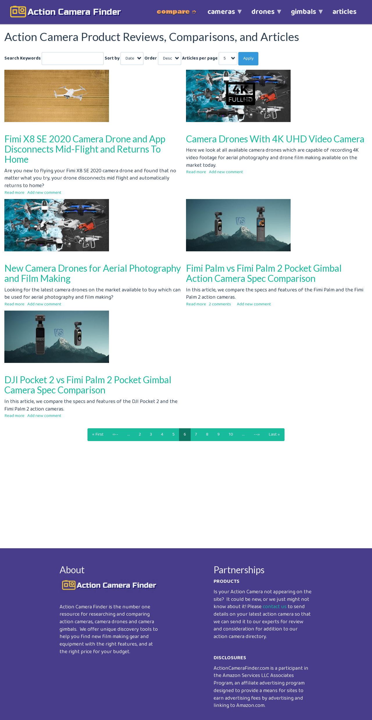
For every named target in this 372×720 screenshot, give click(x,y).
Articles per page (200, 58)
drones (263, 15)
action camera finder (74, 12)
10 (233, 434)
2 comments (220, 304)
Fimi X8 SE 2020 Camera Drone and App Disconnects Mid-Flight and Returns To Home (84, 149)
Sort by (112, 58)
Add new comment (44, 192)
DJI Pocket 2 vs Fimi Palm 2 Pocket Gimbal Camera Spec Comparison (87, 384)
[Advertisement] (178, 494)
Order (150, 58)
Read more (14, 192)
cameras (221, 15)
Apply (248, 58)
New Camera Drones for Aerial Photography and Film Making (92, 273)
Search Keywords (22, 58)
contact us (275, 607)
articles (344, 12)
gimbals (303, 15)
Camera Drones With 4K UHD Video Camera (275, 138)
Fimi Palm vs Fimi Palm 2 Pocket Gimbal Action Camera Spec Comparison (264, 273)
